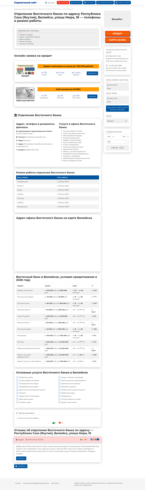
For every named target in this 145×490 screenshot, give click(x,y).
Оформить (92, 73)
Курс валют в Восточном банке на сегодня (117, 108)
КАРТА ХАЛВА (117, 40)
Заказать (92, 96)
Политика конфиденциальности (36, 483)
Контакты (55, 483)
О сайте (18, 483)
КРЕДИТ (117, 33)
